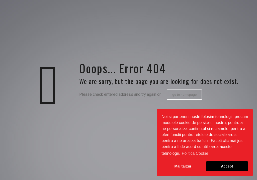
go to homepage (184, 94)
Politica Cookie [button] (195, 153)
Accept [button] (227, 166)
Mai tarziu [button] (183, 166)
